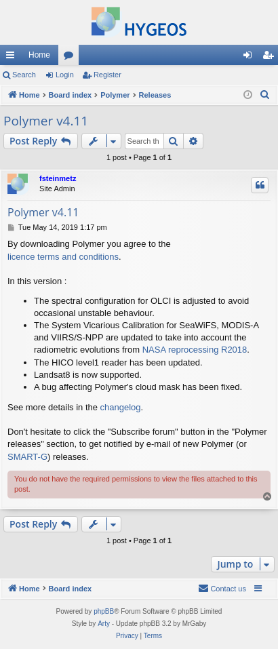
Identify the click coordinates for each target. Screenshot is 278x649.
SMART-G (27, 457)
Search (24, 75)
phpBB (104, 611)
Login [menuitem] (250, 57)
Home (39, 55)
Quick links (12, 57)
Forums (71, 57)
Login (65, 75)
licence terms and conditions (63, 257)
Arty (104, 623)
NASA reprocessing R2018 (194, 350)
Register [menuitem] (271, 57)
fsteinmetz (57, 178)
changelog (120, 407)
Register (107, 75)
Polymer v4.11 (45, 121)
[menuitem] (265, 94)
